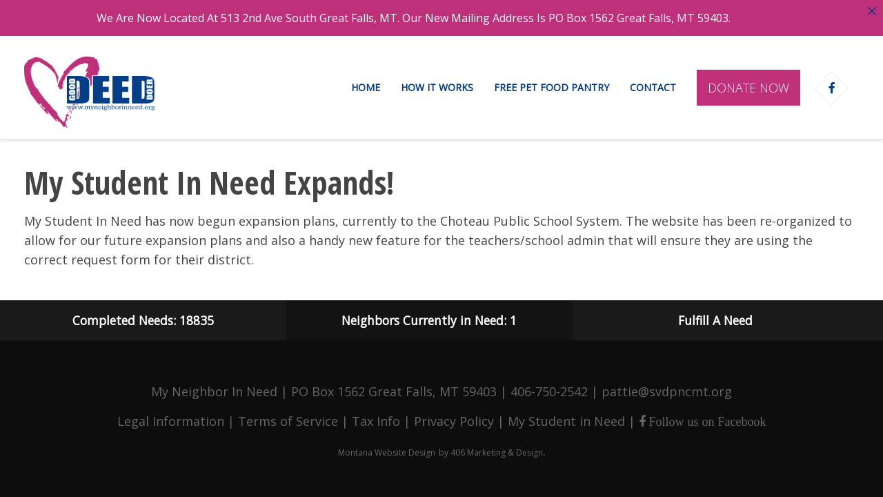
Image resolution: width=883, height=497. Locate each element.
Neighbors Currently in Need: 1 (429, 319)
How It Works (437, 87)
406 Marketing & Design (496, 451)
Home (365, 87)
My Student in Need (566, 419)
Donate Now (748, 87)
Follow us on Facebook (706, 420)
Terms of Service (288, 419)
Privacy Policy (454, 419)
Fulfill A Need (715, 319)
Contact (653, 87)
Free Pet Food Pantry (551, 87)
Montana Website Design (386, 451)
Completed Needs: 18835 (143, 319)
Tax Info (376, 419)
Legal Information (170, 419)
